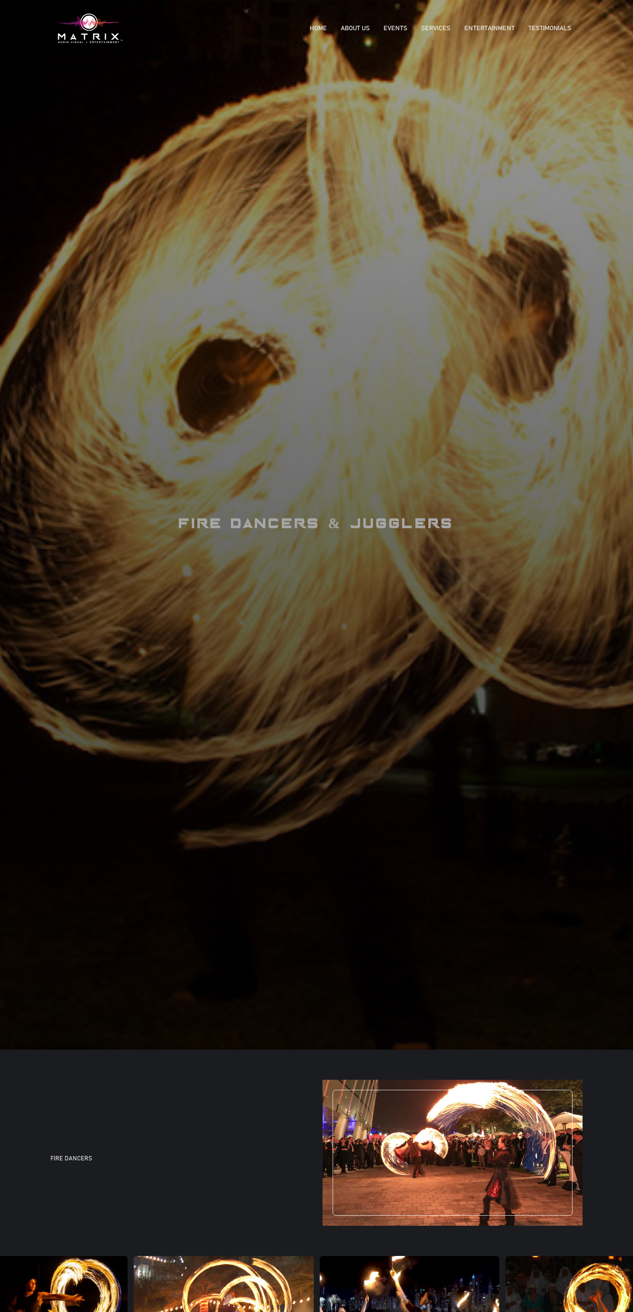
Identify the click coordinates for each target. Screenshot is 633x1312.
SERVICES (436, 28)
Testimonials (549, 28)
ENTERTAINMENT (489, 28)
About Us (355, 28)
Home (318, 28)
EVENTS (395, 28)
